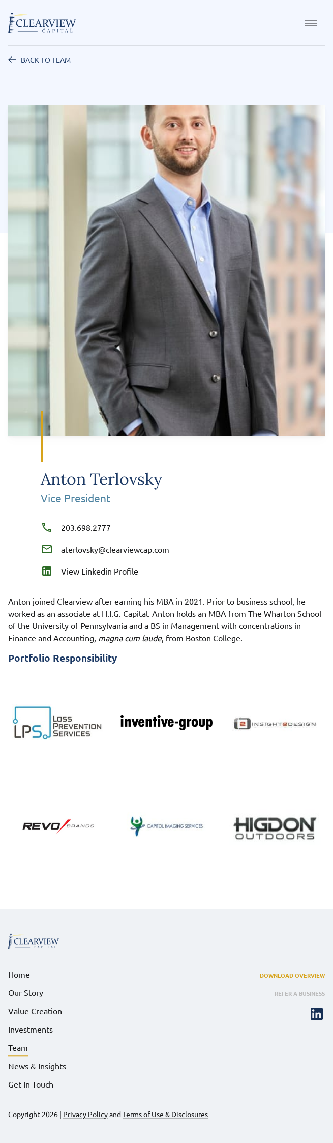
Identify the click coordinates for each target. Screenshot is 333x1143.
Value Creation (35, 1011)
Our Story (25, 992)
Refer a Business (300, 993)
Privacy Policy (85, 1114)
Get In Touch (30, 1084)
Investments (30, 1029)
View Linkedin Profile (97, 571)
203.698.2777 (84, 527)
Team (18, 1047)
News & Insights (37, 1066)
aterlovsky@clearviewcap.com (113, 549)
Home (19, 974)
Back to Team (46, 59)
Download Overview (292, 975)
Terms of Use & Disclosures (165, 1114)
